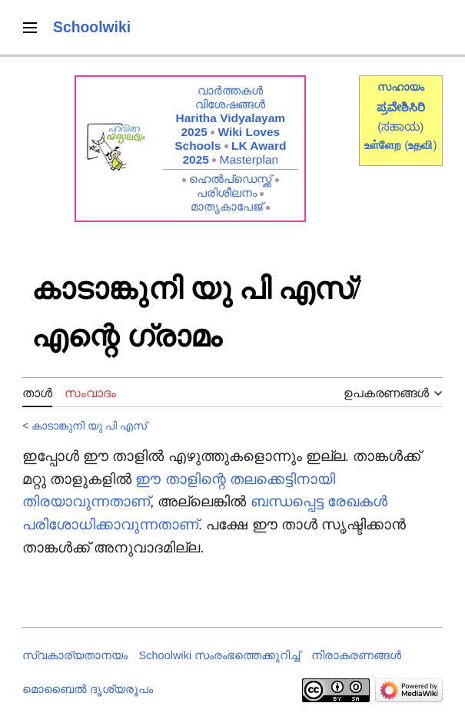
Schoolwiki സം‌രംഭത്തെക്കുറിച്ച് (220, 655)
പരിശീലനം (227, 192)
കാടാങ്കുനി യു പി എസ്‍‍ (89, 426)
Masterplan (249, 159)
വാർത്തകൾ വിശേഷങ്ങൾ (230, 97)
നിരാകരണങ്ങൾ (356, 655)
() (420, 144)
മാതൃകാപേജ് (227, 206)
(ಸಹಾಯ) (400, 126)
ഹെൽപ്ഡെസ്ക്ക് (230, 178)
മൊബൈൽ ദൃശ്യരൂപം (87, 689)
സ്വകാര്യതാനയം (75, 655)
